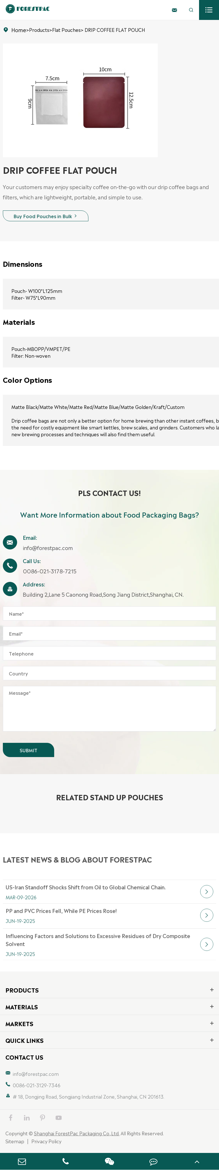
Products (39, 29)
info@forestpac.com (48, 547)
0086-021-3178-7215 (49, 570)
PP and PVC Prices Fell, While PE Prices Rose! (61, 924)
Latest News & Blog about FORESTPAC (77, 868)
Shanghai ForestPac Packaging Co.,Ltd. (76, 1133)
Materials (21, 1006)
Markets (19, 1023)
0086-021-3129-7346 (36, 1085)
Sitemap (14, 1141)
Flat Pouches (66, 29)
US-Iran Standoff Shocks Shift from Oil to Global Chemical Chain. (86, 901)
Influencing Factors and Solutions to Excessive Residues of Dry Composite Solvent (98, 958)
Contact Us (24, 1057)
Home (18, 29)
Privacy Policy (46, 1141)
